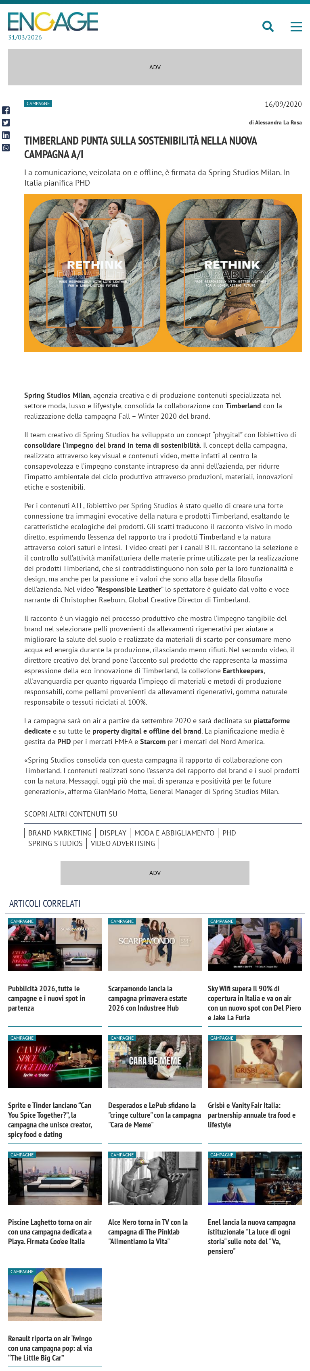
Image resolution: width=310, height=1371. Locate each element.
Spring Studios (55, 843)
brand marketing (60, 832)
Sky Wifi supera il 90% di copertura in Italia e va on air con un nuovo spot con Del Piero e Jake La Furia (254, 1003)
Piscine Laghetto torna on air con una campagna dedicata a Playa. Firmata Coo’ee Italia (50, 1231)
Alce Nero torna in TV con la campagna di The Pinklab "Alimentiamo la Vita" (148, 1231)
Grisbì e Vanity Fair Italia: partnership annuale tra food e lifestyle (252, 1114)
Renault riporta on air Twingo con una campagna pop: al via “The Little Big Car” (50, 1348)
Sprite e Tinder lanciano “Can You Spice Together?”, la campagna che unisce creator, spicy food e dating (50, 1119)
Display (113, 832)
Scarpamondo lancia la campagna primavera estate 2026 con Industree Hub (147, 998)
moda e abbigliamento (174, 832)
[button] (296, 26)
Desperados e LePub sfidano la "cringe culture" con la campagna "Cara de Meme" (154, 1114)
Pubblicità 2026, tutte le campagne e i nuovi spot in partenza (46, 998)
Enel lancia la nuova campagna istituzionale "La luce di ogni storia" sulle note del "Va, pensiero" (251, 1236)
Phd (229, 832)
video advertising (123, 843)
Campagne (38, 103)
